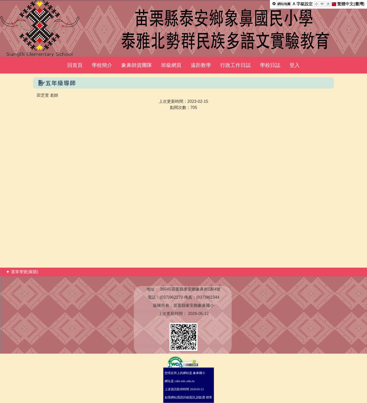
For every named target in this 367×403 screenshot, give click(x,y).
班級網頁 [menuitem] (171, 65)
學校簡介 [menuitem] (102, 65)
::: (3, 272)
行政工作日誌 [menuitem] (235, 65)
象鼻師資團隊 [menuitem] (136, 65)
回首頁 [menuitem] (75, 65)
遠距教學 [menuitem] (201, 65)
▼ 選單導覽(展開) (22, 272)
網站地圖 (284, 4)
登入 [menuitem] (295, 65)
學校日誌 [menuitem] (270, 65)
